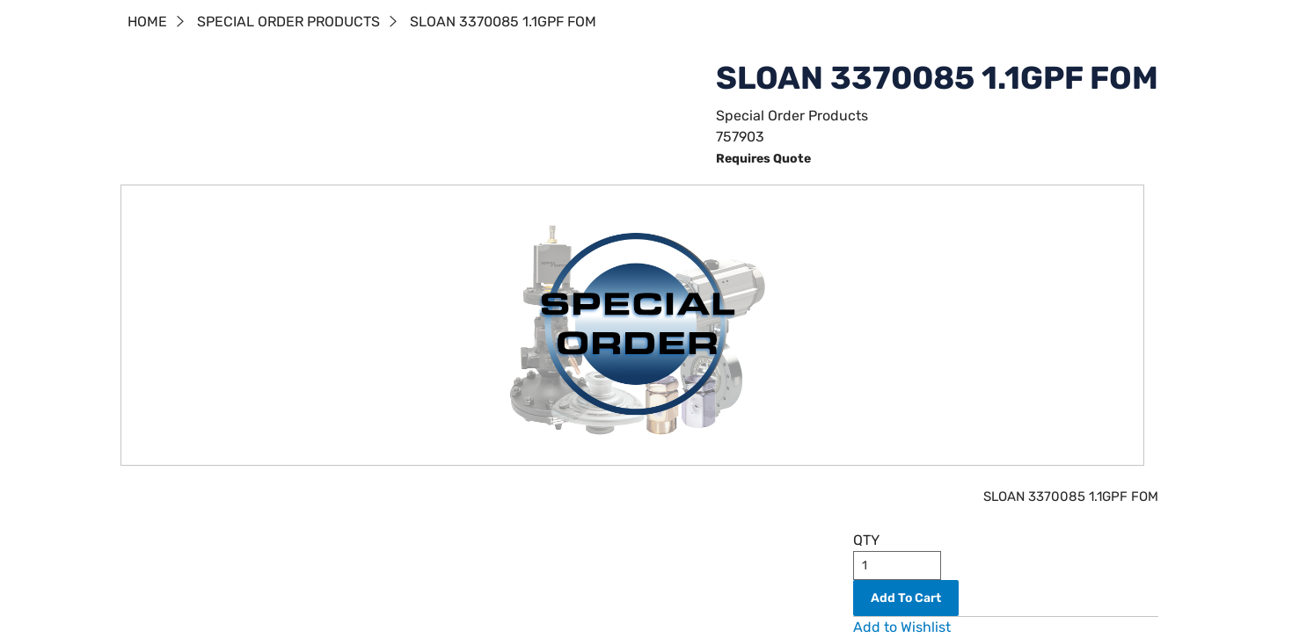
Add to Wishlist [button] (902, 627)
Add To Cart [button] (906, 598)
